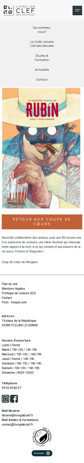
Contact (42, 79)
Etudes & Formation (42, 57)
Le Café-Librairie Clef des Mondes (42, 44)
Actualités (42, 69)
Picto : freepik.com (14, 302)
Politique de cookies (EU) (19, 293)
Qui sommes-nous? (42, 29)
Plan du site (10, 284)
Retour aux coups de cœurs (42, 222)
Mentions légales (13, 288)
